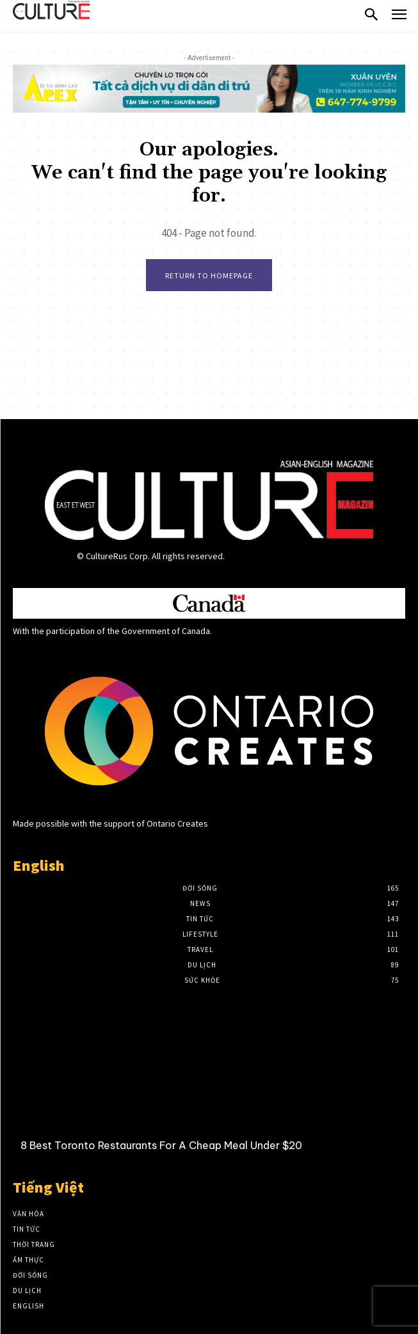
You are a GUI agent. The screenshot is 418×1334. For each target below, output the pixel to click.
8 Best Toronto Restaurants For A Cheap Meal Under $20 (161, 1145)
